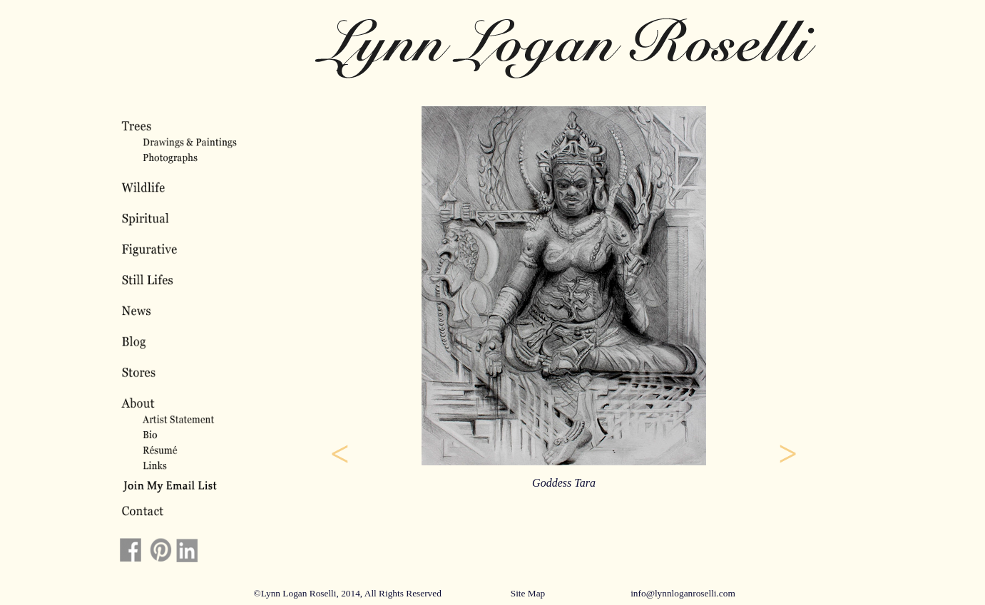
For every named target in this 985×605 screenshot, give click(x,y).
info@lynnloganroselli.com (683, 593)
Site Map (528, 593)
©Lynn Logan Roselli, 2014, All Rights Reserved (348, 593)
